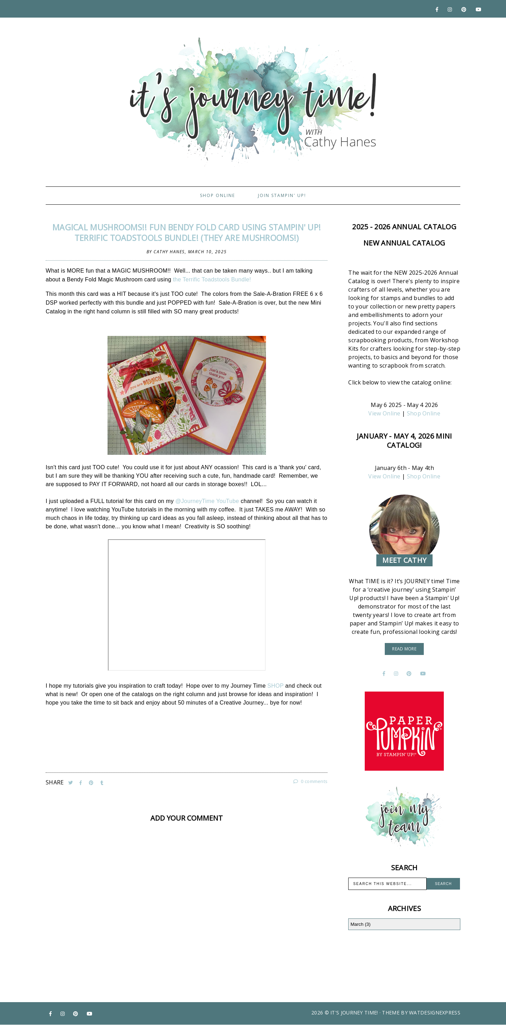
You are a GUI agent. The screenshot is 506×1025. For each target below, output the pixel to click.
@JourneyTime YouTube (207, 501)
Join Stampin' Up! (282, 195)
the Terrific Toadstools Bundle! (213, 279)
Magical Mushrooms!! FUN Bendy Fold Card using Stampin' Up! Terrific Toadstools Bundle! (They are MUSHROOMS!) (186, 232)
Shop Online (217, 195)
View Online (384, 413)
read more (404, 649)
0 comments (310, 781)
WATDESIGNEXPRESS (434, 1012)
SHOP (276, 686)
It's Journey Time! (354, 1012)
